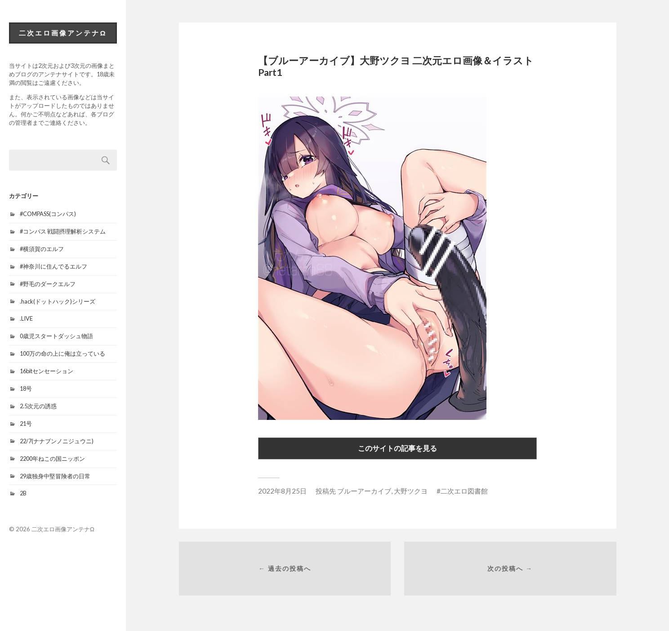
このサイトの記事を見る (397, 448)
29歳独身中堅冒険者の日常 (55, 476)
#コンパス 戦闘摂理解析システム (63, 231)
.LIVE (26, 318)
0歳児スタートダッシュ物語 (56, 336)
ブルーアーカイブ (364, 491)
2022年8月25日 (282, 491)
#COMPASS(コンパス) (48, 213)
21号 (26, 423)
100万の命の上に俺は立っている (62, 353)
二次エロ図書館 (464, 491)
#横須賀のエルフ (42, 248)
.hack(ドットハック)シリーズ (57, 301)
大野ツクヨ (411, 491)
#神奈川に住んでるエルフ (53, 266)
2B (23, 493)
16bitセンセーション (46, 371)
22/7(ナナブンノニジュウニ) (57, 441)
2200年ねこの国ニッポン (52, 458)
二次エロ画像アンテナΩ (63, 33)
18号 (26, 388)
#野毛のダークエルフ (48, 283)
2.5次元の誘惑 (38, 406)
